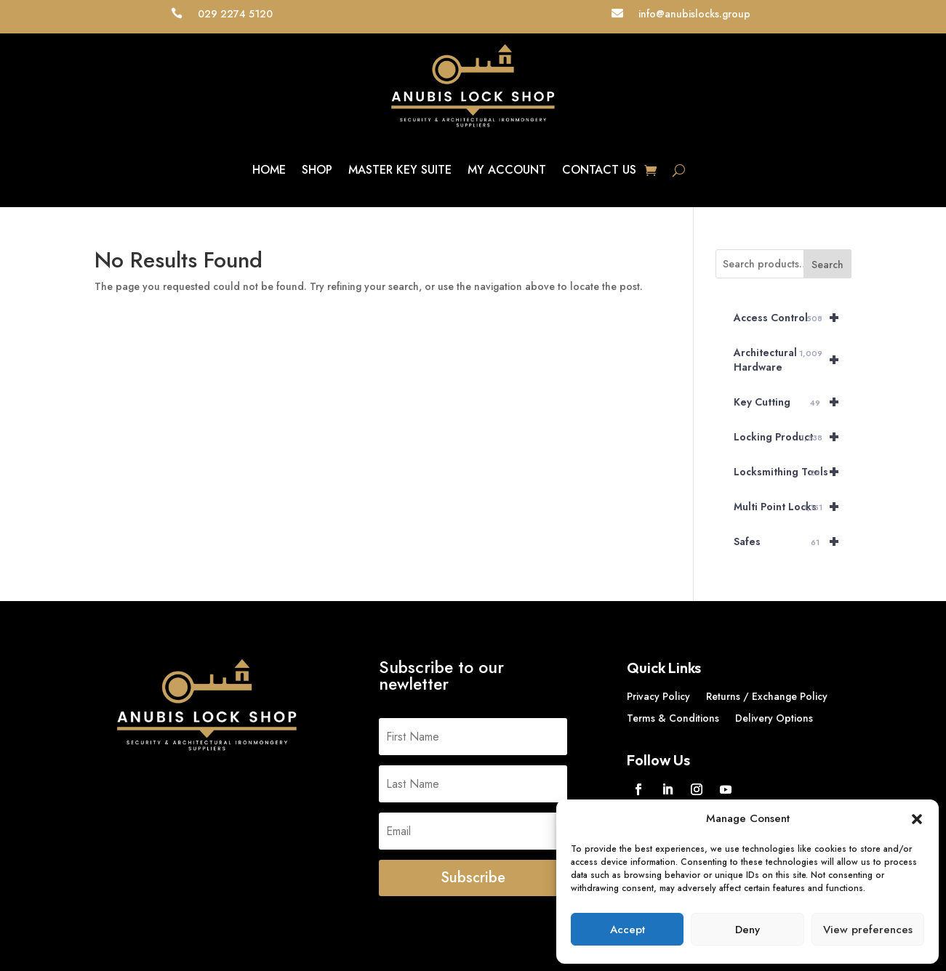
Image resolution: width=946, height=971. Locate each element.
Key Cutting (792, 401)
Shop (317, 169)
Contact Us (599, 169)
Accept (627, 930)
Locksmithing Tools (792, 471)
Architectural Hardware (792, 359)
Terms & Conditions (673, 719)
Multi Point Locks (792, 506)
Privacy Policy (658, 697)
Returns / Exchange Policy (766, 697)
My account (507, 169)
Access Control (792, 317)
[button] (917, 819)
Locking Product (792, 436)
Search (827, 264)
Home (269, 169)
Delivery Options (774, 719)
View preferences (868, 930)
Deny (747, 930)
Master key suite (400, 169)
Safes (792, 541)
